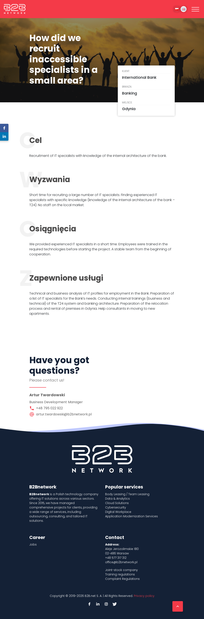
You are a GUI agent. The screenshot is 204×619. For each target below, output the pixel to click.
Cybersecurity (115, 507)
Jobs (33, 544)
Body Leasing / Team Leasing (127, 494)
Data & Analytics (117, 498)
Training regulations (120, 574)
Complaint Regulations (122, 579)
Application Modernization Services (131, 516)
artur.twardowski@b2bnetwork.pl (64, 414)
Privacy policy (144, 596)
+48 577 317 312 (115, 558)
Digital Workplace (118, 512)
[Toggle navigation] (195, 9)
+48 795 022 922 (49, 408)
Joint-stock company (121, 570)
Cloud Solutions (117, 503)
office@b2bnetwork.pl (121, 562)
